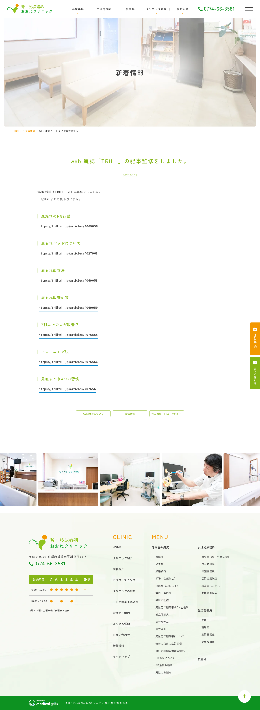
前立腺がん (162, 622)
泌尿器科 (78, 9)
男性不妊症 (162, 600)
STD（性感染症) (165, 578)
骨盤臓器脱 (208, 571)
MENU (160, 537)
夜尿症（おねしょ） (167, 585)
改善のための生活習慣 (168, 643)
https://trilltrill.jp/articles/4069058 (68, 280)
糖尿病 (205, 627)
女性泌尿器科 (206, 547)
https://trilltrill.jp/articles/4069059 (68, 307)
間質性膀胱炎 (209, 578)
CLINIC (123, 537)
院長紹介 (182, 9)
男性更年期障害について (170, 636)
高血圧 (205, 620)
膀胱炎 (159, 557)
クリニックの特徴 (124, 591)
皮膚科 (130, 9)
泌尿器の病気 (160, 547)
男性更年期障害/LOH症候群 (171, 607)
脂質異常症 (208, 634)
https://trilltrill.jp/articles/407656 (67, 389)
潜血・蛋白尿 (163, 593)
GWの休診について (93, 413)
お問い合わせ (121, 635)
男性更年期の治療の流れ (170, 651)
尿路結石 (160, 571)
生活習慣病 (104, 9)
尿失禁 (159, 564)
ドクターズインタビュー (128, 580)
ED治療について (165, 658)
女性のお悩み (209, 593)
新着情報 (30, 130)
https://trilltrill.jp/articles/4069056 (68, 226)
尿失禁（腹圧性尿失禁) (215, 557)
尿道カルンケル (211, 585)
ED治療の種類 (163, 665)
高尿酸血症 (208, 641)
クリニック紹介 (156, 9)
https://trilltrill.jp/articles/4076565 (68, 334)
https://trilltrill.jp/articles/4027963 (68, 253)
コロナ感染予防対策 (125, 602)
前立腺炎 (160, 629)
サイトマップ (121, 656)
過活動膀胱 (208, 564)
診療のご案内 (121, 613)
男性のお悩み (163, 672)
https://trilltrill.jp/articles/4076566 (68, 362)
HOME (17, 130)
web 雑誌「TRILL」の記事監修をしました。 (167, 413)
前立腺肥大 (162, 614)
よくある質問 (121, 624)
